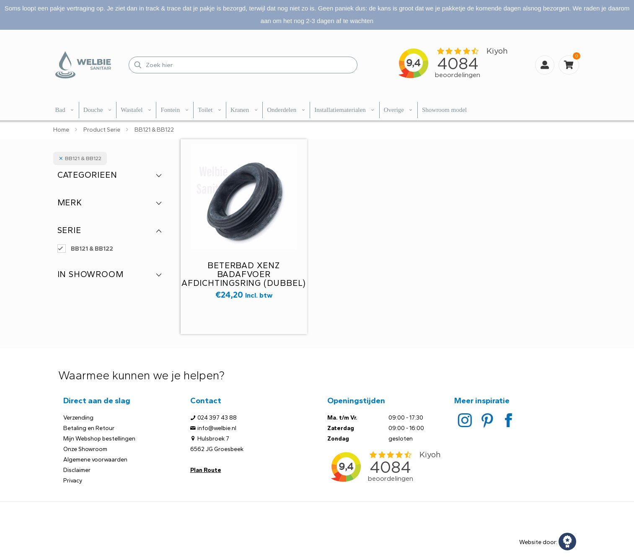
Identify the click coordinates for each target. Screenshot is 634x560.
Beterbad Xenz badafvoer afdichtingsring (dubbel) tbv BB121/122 (243, 278)
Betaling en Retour (88, 428)
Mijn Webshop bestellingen (99, 438)
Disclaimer (77, 470)
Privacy (72, 480)
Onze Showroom (85, 449)
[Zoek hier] (243, 65)
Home (61, 129)
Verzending (78, 417)
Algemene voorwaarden (95, 459)
